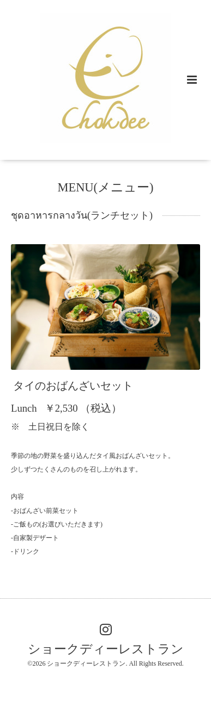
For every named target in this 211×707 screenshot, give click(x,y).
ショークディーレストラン (106, 648)
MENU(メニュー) (105, 187)
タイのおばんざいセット (73, 386)
